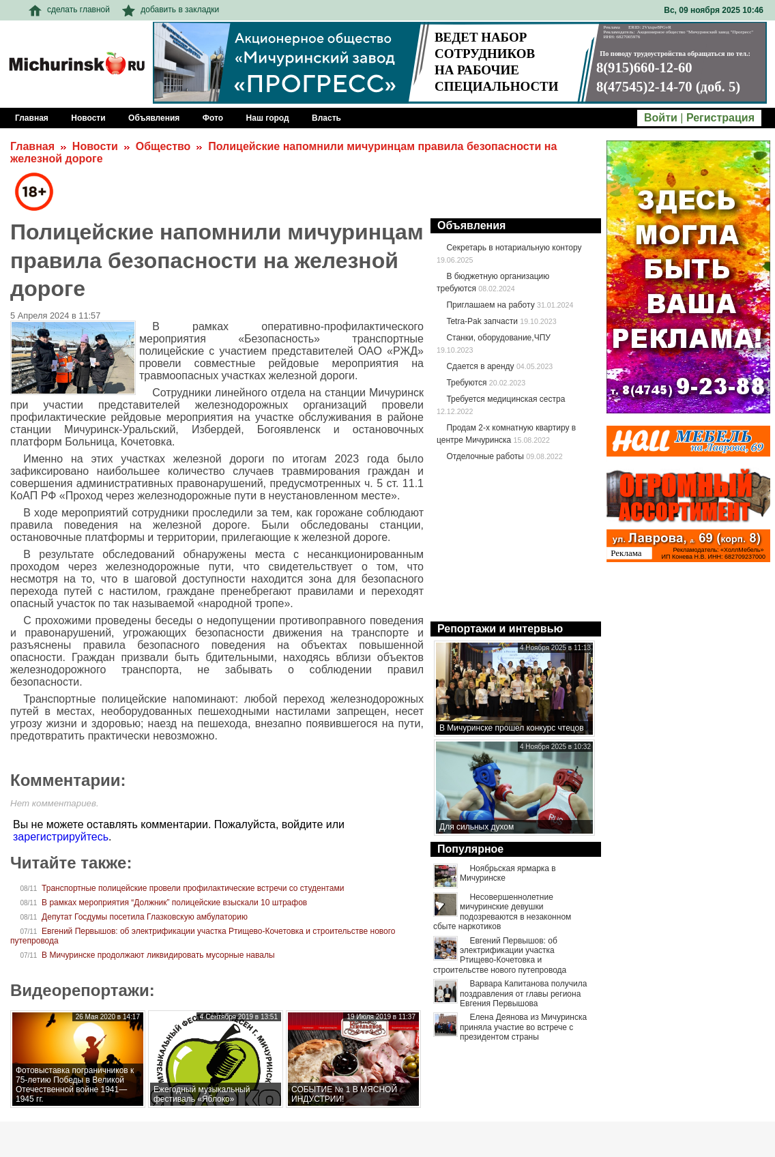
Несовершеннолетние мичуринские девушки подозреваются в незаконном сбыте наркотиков (502, 911)
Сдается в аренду (480, 366)
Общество (163, 146)
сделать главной (69, 9)
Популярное (470, 849)
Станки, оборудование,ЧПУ (498, 337)
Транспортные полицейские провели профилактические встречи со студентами (193, 888)
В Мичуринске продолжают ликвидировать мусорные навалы (158, 955)
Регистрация (720, 117)
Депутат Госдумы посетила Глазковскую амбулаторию (145, 917)
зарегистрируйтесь (60, 837)
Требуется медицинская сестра (505, 399)
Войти (660, 117)
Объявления (471, 225)
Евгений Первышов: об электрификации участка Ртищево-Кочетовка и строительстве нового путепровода (499, 955)
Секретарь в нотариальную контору (513, 247)
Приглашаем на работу (490, 305)
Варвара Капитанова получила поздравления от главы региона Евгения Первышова (523, 993)
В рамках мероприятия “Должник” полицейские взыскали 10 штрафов (174, 902)
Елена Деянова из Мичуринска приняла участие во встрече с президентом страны (523, 1027)
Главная (32, 146)
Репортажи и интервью (500, 628)
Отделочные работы (485, 456)
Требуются (466, 382)
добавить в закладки (170, 9)
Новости (95, 146)
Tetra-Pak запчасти (481, 321)
